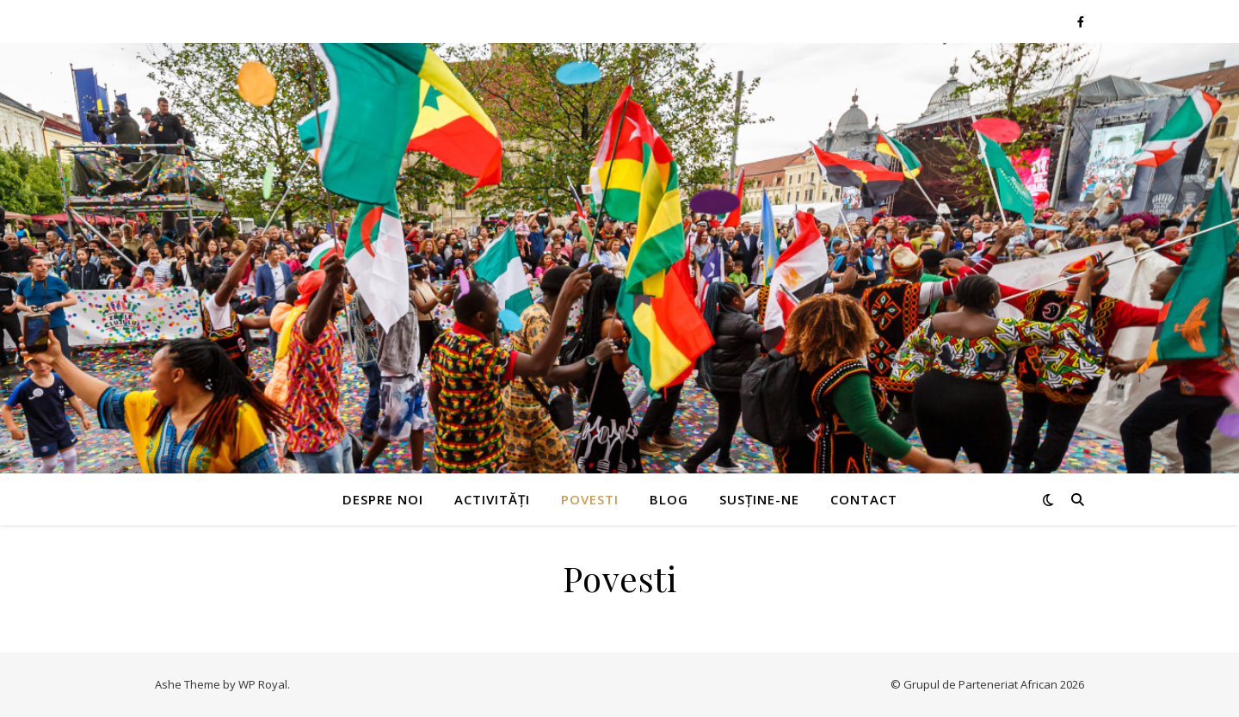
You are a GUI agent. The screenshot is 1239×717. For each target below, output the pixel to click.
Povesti (590, 499)
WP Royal (262, 684)
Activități (492, 499)
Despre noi (382, 499)
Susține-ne (759, 499)
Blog (669, 499)
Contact (863, 499)
